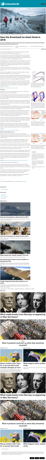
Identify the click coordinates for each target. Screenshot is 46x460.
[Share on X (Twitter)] (43, 49)
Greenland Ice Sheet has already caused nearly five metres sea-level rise (15, 160)
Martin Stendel (3, 198)
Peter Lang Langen (4, 196)
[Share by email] (45, 49)
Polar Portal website (4, 189)
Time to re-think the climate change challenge (11, 130)
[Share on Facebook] (42, 49)
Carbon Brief (15, 181)
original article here (23, 181)
